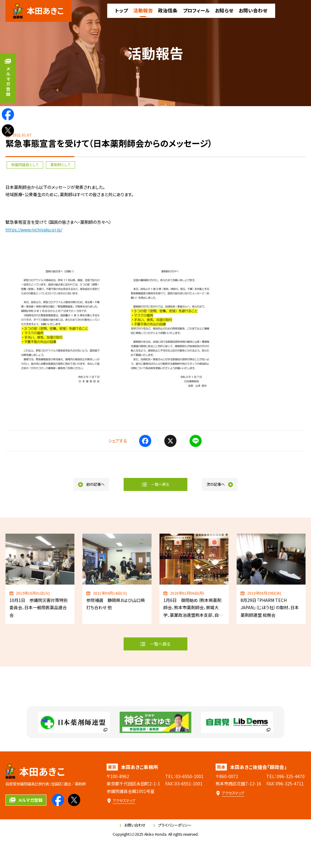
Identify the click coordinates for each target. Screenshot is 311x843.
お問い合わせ (132, 825)
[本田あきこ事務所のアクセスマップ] (121, 801)
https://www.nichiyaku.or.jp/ (33, 230)
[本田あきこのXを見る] (8, 130)
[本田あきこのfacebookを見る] (8, 114)
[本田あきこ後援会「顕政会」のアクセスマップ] (230, 793)
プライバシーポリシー (172, 825)
